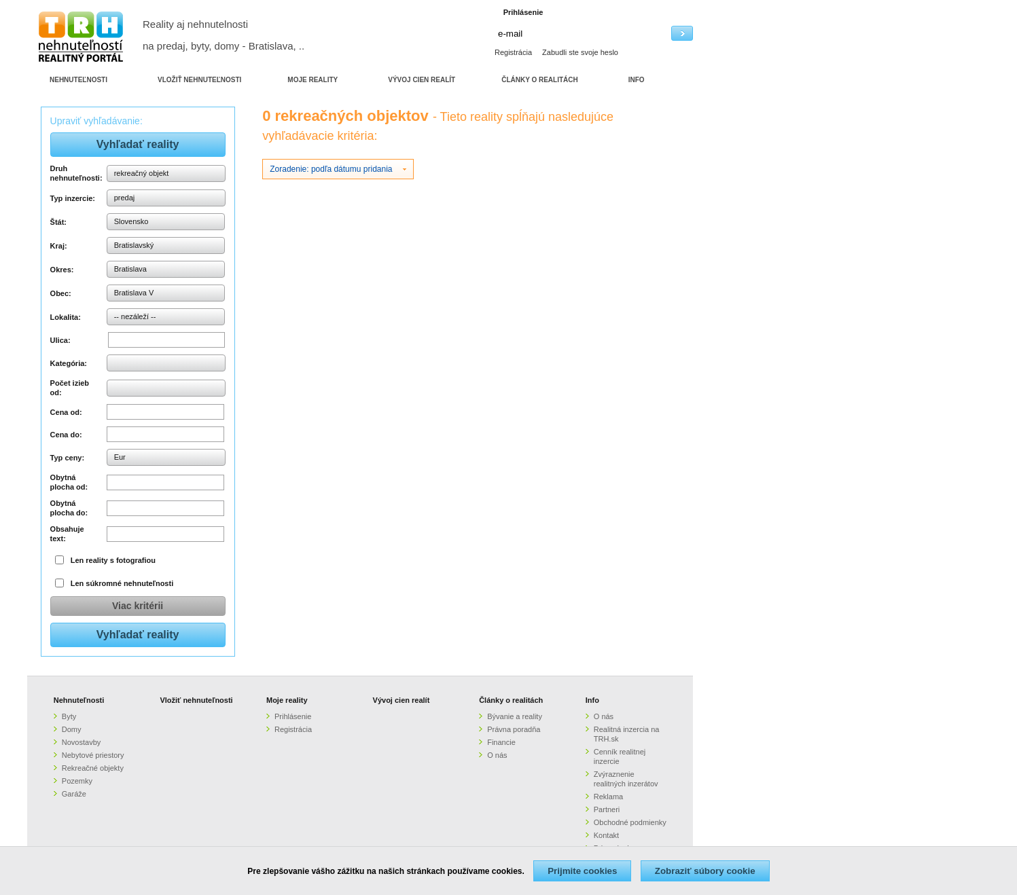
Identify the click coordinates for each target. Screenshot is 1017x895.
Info (592, 700)
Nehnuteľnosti (79, 700)
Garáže (74, 794)
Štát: (58, 222)
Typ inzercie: (72, 198)
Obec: (60, 293)
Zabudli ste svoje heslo (580, 52)
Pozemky (77, 781)
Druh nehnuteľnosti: (76, 173)
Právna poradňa (513, 729)
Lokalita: (65, 317)
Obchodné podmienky (630, 822)
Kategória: (68, 363)
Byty (69, 716)
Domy (72, 729)
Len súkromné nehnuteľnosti (122, 583)
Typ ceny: (67, 458)
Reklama (608, 796)
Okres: (62, 270)
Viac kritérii (137, 605)
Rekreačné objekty (93, 768)
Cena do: (66, 435)
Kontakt (606, 835)
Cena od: (66, 412)
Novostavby (81, 742)
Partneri (607, 809)
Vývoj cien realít (401, 700)
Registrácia (513, 52)
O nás (497, 755)
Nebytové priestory (93, 755)
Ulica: (60, 340)
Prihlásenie (292, 716)
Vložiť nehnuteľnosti (196, 700)
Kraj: (58, 246)
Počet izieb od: (69, 388)
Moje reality (287, 700)
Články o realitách (511, 700)
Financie (501, 742)
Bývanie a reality (514, 716)
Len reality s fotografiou (113, 560)
